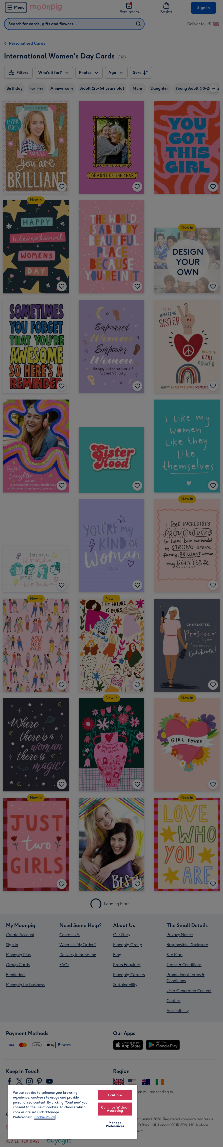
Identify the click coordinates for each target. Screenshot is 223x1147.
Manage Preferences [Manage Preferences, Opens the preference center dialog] (115, 1124)
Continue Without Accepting (115, 1109)
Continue (115, 1095)
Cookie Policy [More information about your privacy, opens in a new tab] (44, 1117)
